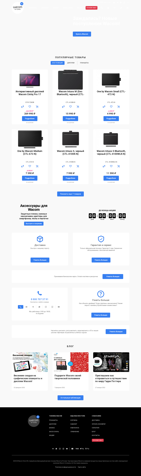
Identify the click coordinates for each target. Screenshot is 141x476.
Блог (94, 431)
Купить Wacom (82, 34)
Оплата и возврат (99, 424)
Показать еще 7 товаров (70, 194)
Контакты (96, 435)
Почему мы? (91, 8)
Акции (79, 8)
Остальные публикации (70, 398)
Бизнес (56, 8)
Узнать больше (39, 260)
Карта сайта (82, 467)
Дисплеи (45, 8)
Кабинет (73, 424)
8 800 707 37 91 (104, 2)
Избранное (74, 428)
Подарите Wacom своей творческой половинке (67, 377)
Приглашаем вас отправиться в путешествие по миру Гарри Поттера (111, 378)
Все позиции (57, 63)
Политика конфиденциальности (65, 467)
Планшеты (32, 8)
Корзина (73, 420)
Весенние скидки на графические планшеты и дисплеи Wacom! (28, 378)
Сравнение (74, 431)
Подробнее (29, 119)
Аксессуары (68, 8)
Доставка (96, 420)
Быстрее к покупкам (34, 224)
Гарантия (95, 428)
